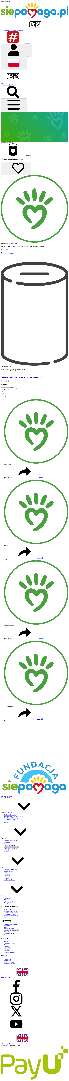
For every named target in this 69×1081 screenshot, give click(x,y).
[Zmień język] (14, 63)
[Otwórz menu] (14, 105)
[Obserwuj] (16, 168)
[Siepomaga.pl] (34, 17)
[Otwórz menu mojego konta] (16, 50)
